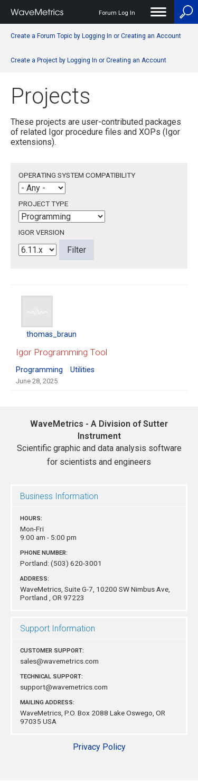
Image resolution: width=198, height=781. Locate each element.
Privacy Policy (99, 747)
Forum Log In (117, 13)
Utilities (82, 369)
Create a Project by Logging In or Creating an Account (88, 60)
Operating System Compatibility (76, 175)
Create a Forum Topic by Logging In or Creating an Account (96, 36)
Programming (39, 369)
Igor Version (41, 232)
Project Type (43, 203)
